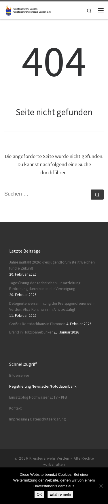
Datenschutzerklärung (48, 419)
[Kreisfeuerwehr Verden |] (27, 9)
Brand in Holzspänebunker (31, 332)
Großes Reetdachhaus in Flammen (37, 323)
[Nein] (101, 486)
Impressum (18, 419)
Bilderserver (19, 375)
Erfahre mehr (60, 494)
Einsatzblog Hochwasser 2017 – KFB (38, 397)
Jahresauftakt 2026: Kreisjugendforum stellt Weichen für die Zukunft (52, 265)
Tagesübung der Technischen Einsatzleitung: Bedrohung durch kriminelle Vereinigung (45, 286)
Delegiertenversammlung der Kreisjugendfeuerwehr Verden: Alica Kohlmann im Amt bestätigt (52, 306)
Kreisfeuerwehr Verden (49, 458)
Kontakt (15, 408)
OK (39, 494)
